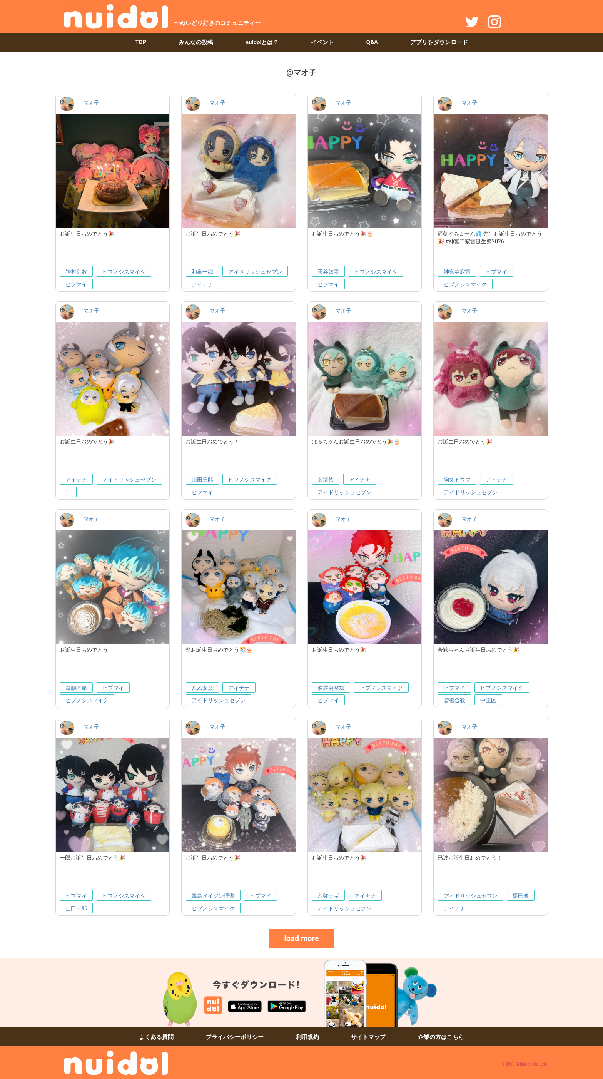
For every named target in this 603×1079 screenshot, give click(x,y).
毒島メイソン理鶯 (213, 896)
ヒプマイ (76, 284)
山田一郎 (76, 908)
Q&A (372, 42)
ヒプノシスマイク (123, 272)
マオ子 (91, 103)
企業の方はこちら (441, 1037)
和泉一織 (202, 272)
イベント (322, 42)
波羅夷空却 (330, 688)
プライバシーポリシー (235, 1037)
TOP (140, 42)
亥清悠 (325, 480)
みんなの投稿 (196, 42)
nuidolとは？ (262, 42)
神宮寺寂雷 (457, 272)
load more (301, 938)
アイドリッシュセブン (255, 272)
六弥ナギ (328, 896)
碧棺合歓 (454, 700)
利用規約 (307, 1037)
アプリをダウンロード (439, 42)
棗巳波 (521, 896)
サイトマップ (368, 1037)
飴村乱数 (76, 272)
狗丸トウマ (457, 480)
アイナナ (202, 284)
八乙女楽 (202, 688)
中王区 (488, 700)
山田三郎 (202, 480)
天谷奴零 (328, 272)
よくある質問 (156, 1037)
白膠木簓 (76, 688)
